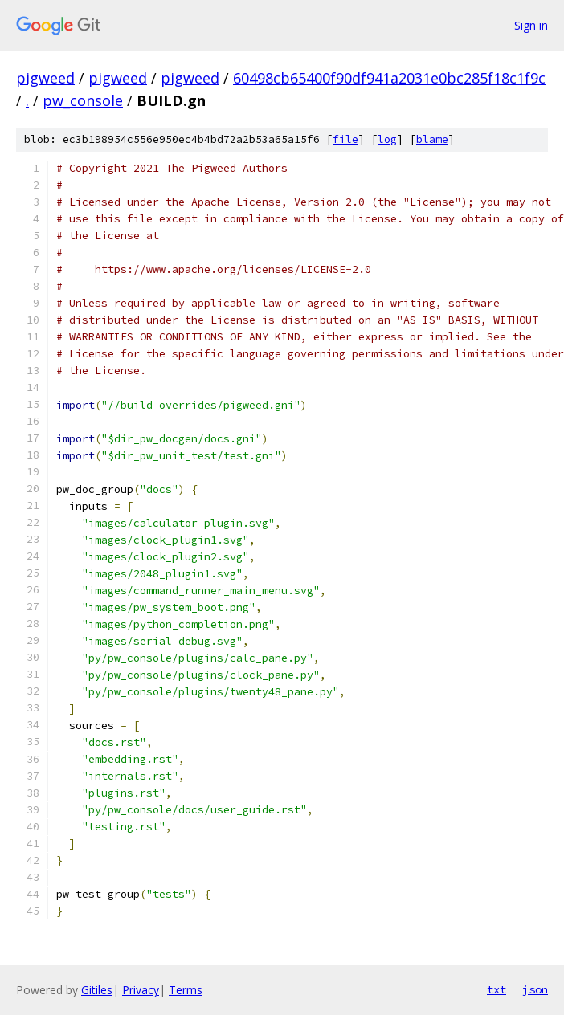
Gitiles (96, 989)
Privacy (140, 989)
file (345, 139)
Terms (185, 989)
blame (432, 139)
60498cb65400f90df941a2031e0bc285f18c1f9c (389, 78)
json (535, 989)
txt (496, 989)
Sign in (531, 25)
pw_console (83, 100)
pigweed (45, 78)
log (387, 139)
